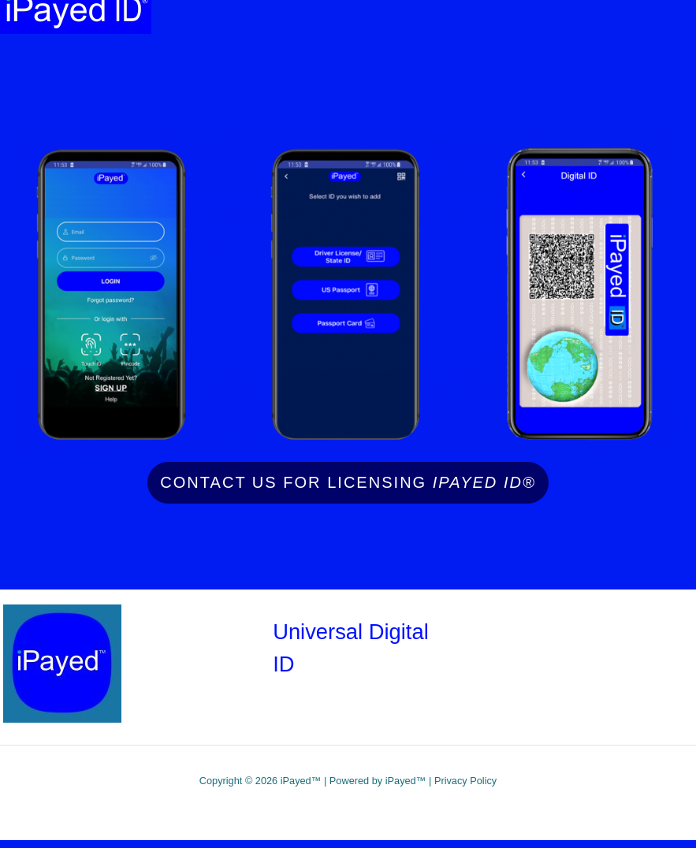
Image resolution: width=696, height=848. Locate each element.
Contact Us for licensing (348, 482)
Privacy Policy (465, 781)
